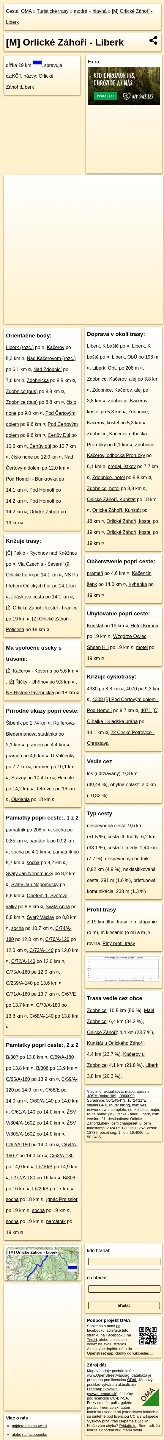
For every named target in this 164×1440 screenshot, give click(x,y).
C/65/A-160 (18, 1079)
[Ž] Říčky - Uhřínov (28, 681)
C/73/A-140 (41, 950)
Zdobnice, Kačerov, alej (111, 379)
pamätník (16, 829)
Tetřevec (45, 788)
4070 (131, 688)
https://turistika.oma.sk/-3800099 (136, 319)
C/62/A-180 (18, 1144)
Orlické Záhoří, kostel (129, 521)
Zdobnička (38, 380)
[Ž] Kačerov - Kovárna (29, 670)
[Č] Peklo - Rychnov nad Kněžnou (41, 553)
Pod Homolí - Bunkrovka (31, 478)
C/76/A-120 (57, 939)
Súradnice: (96, 1100)
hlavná (100, 11)
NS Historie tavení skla (30, 692)
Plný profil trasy (118, 943)
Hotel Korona (144, 625)
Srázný (18, 777)
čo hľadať (97, 1277)
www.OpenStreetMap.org (108, 1375)
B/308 (69, 1177)
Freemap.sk (90, 319)
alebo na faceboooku (29, 1434)
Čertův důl (40, 446)
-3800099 (127, 1096)
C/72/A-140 (23, 961)
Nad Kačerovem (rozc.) (51, 358)
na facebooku (103, 1328)
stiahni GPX (97, 1105)
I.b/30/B (44, 1166)
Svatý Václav (40, 917)
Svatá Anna (57, 906)
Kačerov (55, 347)
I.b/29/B (40, 1188)
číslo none (22, 456)
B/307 (12, 1057)
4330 (92, 688)
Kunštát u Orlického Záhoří (115, 1043)
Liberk (151, 1065)
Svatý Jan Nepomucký (29, 873)
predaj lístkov (122, 466)
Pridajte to (128, 1425)
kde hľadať (98, 1250)
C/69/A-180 (62, 1057)
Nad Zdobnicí (48, 369)
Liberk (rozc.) (20, 347)
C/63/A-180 (62, 1155)
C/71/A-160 (18, 994)
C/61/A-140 (23, 1111)
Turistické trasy (53, 11)
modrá (80, 11)
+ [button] (14, 185)
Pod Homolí (41, 489)
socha (59, 829)
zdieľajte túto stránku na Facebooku (107, 1332)
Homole (65, 777)
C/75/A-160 (18, 972)
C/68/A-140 (41, 1016)
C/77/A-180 (23, 1177)
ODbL (132, 1380)
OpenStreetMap (59, 319)
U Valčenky (63, 755)
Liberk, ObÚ (124, 356)
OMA (26, 11)
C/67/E (69, 994)
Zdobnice (97, 1010)
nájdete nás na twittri (29, 1426)
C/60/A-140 (41, 1100)
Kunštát (95, 625)
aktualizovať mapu (119, 1091)
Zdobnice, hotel (108, 477)
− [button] (14, 194)
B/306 (42, 1068)
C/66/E (52, 1089)
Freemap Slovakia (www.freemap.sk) (102, 1391)
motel (142, 647)
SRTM (143, 1421)
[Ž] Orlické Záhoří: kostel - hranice (42, 607)
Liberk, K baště (103, 345)
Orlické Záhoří (44, 511)
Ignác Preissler (62, 1199)
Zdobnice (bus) (22, 391)
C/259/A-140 (19, 983)
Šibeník (14, 723)
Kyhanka (137, 584)
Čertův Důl (59, 435)
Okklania (20, 799)
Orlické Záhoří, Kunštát (111, 499)
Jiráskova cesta (27, 596)
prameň (35, 744)
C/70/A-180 (48, 1005)
